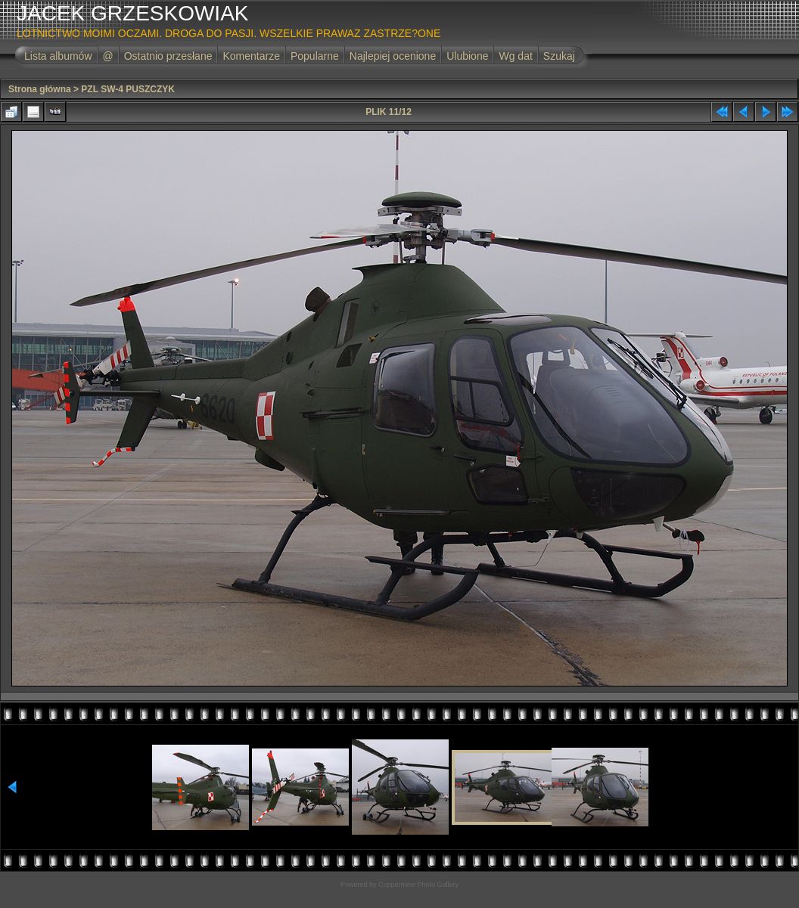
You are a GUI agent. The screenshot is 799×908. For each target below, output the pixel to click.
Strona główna (39, 89)
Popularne (315, 56)
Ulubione (467, 56)
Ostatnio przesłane (168, 56)
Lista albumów (58, 56)
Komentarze (250, 56)
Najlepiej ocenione (393, 56)
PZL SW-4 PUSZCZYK (128, 89)
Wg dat (515, 56)
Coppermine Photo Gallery (418, 884)
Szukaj (559, 56)
